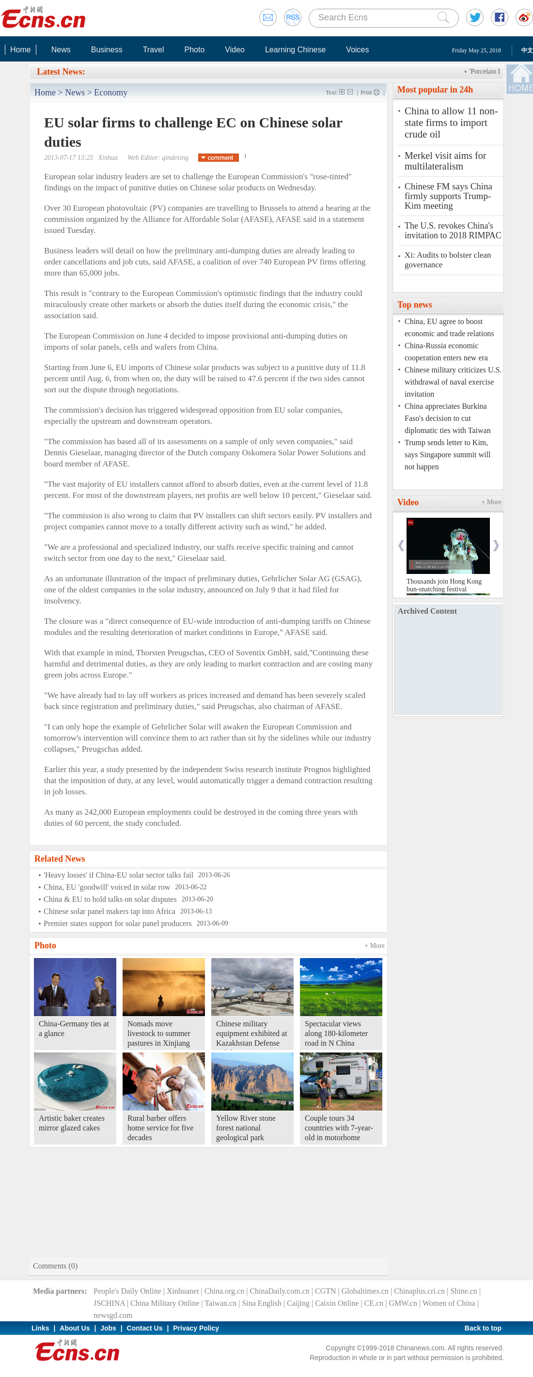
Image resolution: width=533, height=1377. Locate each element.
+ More (374, 945)
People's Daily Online (127, 1291)
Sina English (261, 1303)
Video (235, 50)
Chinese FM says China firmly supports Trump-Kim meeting (448, 196)
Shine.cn (463, 1291)
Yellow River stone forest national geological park (246, 1128)
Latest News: (61, 72)
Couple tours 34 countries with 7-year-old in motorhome (339, 1128)
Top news (414, 304)
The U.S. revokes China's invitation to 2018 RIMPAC (453, 230)
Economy (110, 92)
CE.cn (374, 1303)
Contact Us (145, 1328)
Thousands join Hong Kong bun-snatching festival (444, 585)
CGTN (325, 1291)
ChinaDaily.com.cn (279, 1291)
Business (107, 50)
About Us (75, 1328)
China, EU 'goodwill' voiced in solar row (107, 887)
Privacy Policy (196, 1328)
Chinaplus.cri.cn (419, 1291)
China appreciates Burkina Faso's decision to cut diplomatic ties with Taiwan (448, 418)
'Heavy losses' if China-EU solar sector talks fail (118, 875)
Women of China (449, 1303)
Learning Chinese (295, 50)
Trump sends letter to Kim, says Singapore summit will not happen (447, 454)
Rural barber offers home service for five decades (160, 1128)
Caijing (298, 1303)
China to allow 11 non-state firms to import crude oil (451, 122)
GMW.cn (403, 1303)
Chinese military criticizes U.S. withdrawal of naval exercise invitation (453, 382)
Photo (194, 50)
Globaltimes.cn (365, 1291)
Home (20, 50)
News (61, 50)
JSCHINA (109, 1303)
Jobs (108, 1328)
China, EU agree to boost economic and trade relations (449, 327)
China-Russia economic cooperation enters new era (446, 351)
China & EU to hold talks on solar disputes (110, 899)
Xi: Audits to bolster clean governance (448, 259)
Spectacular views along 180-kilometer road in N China (336, 1033)
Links (40, 1328)
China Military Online (164, 1303)
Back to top (483, 1328)
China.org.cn (224, 1291)
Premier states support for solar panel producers (118, 923)
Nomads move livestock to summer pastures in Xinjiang (158, 1033)
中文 (527, 50)
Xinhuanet (183, 1291)
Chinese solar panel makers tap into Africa (109, 911)
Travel (153, 50)
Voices (357, 50)
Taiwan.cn (220, 1303)
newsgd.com (113, 1315)
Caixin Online (337, 1303)
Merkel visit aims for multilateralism (445, 160)
